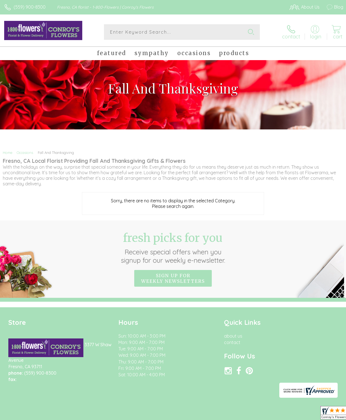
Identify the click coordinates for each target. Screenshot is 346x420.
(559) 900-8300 (30, 7)
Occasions (25, 152)
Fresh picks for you (173, 247)
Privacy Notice (248, 414)
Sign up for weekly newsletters (173, 278)
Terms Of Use (215, 414)
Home (8, 152)
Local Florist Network (288, 414)
